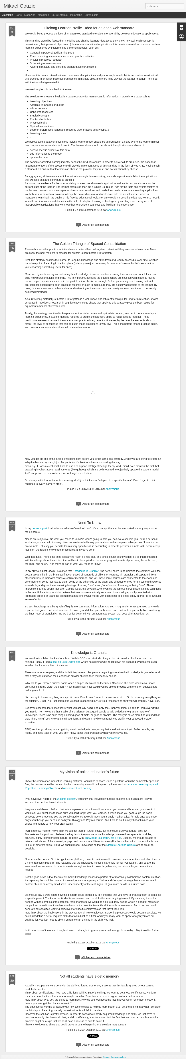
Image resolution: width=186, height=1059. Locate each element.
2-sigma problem (66, 798)
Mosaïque (43, 14)
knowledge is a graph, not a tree (103, 837)
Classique (7, 14)
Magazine (29, 14)
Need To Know (89, 523)
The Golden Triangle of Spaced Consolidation (89, 244)
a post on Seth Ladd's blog (65, 661)
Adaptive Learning (137, 784)
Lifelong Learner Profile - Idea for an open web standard (89, 28)
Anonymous (114, 209)
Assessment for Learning (77, 788)
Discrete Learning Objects (121, 844)
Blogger (106, 1057)
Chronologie (91, 14)
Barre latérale (59, 14)
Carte (18, 14)
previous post (39, 528)
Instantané (76, 14)
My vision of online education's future (89, 772)
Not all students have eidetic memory (89, 976)
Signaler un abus (118, 1057)
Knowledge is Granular (85, 571)
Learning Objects (47, 788)
